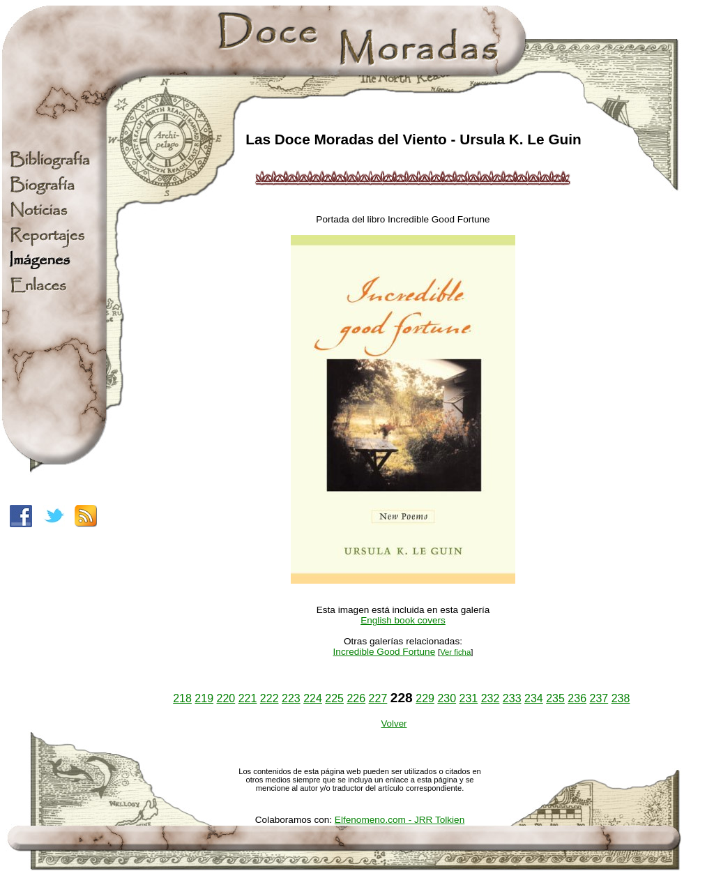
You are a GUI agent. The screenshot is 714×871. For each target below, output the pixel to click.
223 (291, 698)
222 (269, 698)
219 (204, 698)
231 (468, 698)
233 (512, 698)
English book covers (403, 620)
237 (598, 698)
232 (490, 698)
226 (356, 698)
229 (425, 698)
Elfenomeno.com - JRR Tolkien (399, 820)
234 (533, 698)
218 (182, 698)
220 (226, 698)
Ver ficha (455, 652)
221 (247, 698)
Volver (394, 723)
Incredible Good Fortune (384, 651)
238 (621, 698)
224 (312, 698)
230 (446, 698)
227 (378, 698)
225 (334, 698)
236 (577, 698)
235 (555, 698)
